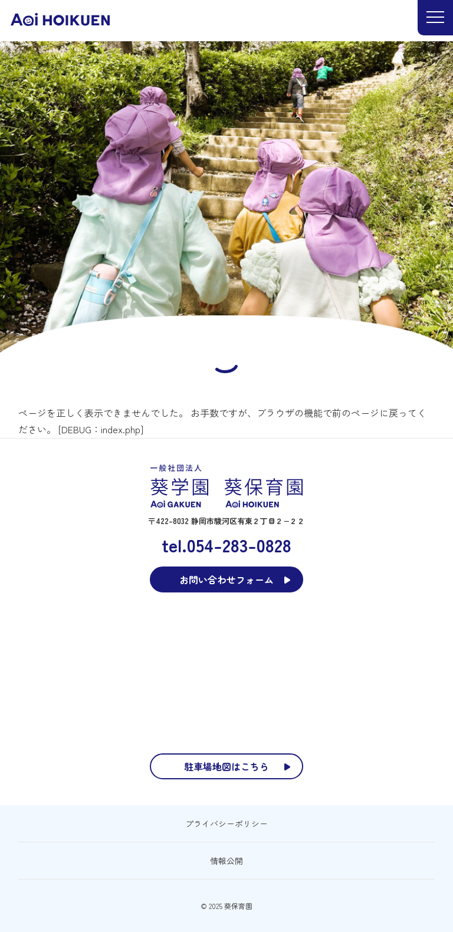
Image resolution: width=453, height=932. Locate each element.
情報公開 (226, 861)
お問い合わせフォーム (226, 579)
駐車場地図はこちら (226, 766)
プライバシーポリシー (226, 823)
